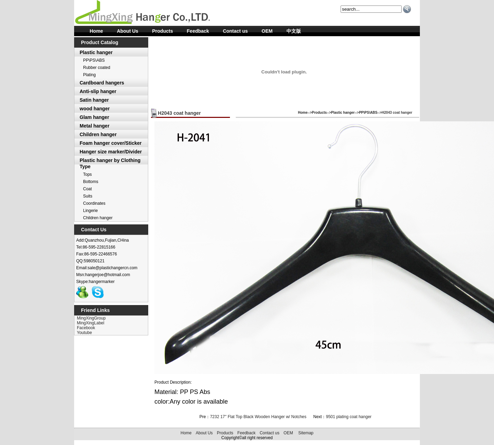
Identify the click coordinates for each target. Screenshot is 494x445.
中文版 (293, 31)
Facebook (86, 327)
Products (162, 31)
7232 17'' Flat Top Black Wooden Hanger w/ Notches (258, 416)
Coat (87, 188)
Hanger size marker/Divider (111, 151)
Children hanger (98, 134)
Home (96, 31)
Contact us (235, 31)
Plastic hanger (96, 52)
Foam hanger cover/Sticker (111, 143)
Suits (87, 196)
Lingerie (90, 210)
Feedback (198, 31)
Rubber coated (96, 67)
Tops (87, 174)
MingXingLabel (90, 323)
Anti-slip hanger (98, 91)
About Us (127, 31)
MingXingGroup (91, 318)
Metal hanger (94, 126)
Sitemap (305, 433)
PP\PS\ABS (94, 60)
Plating (89, 74)
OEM (267, 31)
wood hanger (95, 108)
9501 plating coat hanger (348, 416)
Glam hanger (94, 117)
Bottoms (90, 181)
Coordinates (94, 203)
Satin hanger (94, 100)
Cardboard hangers (102, 82)
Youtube (84, 332)
